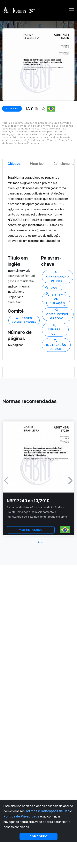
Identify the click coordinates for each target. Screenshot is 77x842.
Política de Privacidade (21, 816)
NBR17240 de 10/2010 (28, 500)
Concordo (38, 836)
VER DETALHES (30, 529)
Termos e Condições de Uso (47, 811)
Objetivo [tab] (14, 164)
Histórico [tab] (37, 164)
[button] (38, 542)
